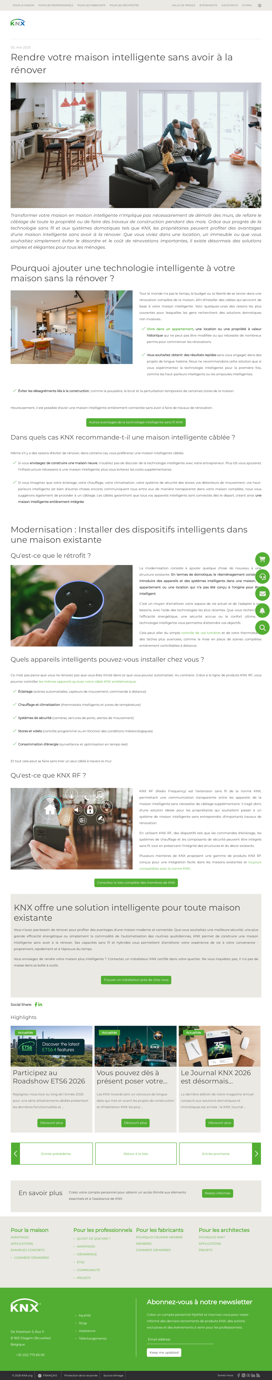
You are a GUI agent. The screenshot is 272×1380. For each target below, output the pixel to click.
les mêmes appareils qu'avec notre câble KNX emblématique (87, 681)
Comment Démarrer (153, 1250)
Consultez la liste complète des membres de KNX (136, 883)
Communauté (88, 1270)
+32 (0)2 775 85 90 (28, 1355)
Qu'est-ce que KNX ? (93, 1238)
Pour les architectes (124, 5)
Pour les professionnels (55, 5)
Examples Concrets (28, 1250)
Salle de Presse (183, 5)
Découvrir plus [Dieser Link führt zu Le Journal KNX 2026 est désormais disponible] (219, 1123)
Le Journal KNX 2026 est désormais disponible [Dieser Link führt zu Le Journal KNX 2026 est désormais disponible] (216, 1077)
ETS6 (80, 1262)
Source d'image (113, 1375)
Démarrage (87, 1254)
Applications (22, 1244)
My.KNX (85, 1315)
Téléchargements (92, 1338)
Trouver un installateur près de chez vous (136, 980)
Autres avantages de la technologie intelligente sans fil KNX (136, 422)
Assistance (230, 5)
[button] (36, 1004)
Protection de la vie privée (81, 1375)
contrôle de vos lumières (201, 633)
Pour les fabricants (91, 5)
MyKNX (247, 5)
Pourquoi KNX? (212, 1237)
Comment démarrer (31, 1258)
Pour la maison (23, 5)
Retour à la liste (136, 1154)
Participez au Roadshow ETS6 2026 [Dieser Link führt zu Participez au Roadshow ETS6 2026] (49, 1077)
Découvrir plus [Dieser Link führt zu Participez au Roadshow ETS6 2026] (51, 1123)
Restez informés (217, 1193)
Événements (208, 5)
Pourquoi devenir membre (159, 1237)
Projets (84, 1278)
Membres (144, 1244)
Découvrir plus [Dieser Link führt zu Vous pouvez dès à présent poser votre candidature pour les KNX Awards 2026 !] (135, 1123)
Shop (83, 1323)
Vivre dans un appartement (170, 329)
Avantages (20, 1237)
